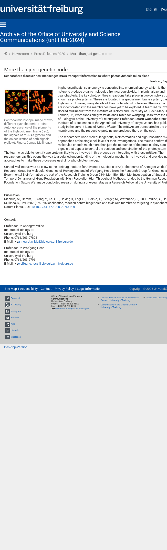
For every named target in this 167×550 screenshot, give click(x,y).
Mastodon (16, 337)
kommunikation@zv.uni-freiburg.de (72, 308)
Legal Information (89, 289)
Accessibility (29, 289)
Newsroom (20, 54)
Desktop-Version (15, 347)
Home (5, 53)
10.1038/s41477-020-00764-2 (51, 207)
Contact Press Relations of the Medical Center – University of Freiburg (120, 299)
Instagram (16, 311)
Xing (13, 324)
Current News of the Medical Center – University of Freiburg (119, 306)
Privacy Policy (64, 289)
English (151, 9)
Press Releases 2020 (49, 54)
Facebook (16, 298)
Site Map (11, 289)
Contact (46, 289)
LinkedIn (15, 330)
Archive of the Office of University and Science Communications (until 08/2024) (60, 37)
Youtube (15, 317)
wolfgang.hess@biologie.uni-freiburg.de (45, 263)
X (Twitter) (16, 305)
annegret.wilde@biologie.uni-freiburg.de (45, 241)
